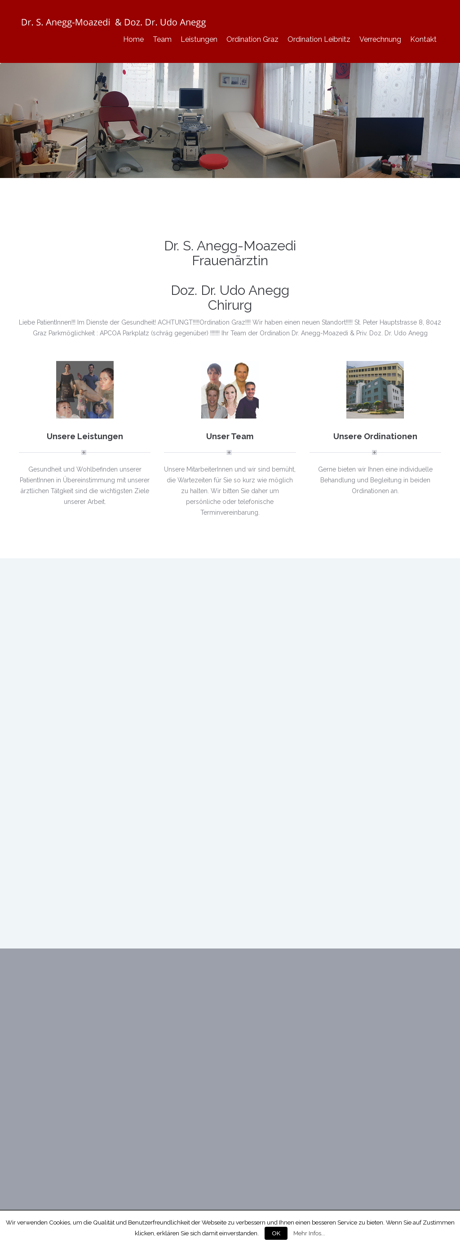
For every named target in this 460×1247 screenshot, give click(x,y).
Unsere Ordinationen (375, 436)
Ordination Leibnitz (319, 39)
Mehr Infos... (309, 1233)
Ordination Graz (252, 39)
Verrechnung (380, 39)
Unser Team (229, 436)
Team (162, 39)
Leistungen (199, 39)
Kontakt (423, 39)
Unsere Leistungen (85, 436)
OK (276, 1233)
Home (133, 39)
